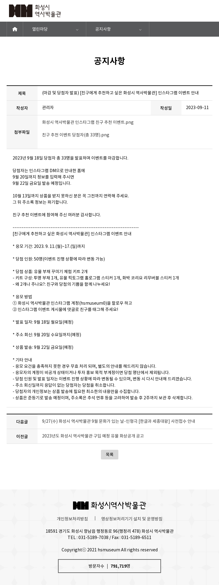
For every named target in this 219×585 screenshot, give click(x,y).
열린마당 (40, 29)
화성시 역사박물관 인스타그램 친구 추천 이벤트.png (88, 122)
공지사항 (103, 29)
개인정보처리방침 (72, 519)
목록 (110, 454)
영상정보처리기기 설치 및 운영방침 (132, 519)
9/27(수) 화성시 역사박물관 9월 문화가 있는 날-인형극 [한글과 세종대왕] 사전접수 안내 (118, 421)
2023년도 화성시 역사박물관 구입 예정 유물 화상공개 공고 (93, 436)
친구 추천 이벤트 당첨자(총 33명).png (75, 135)
